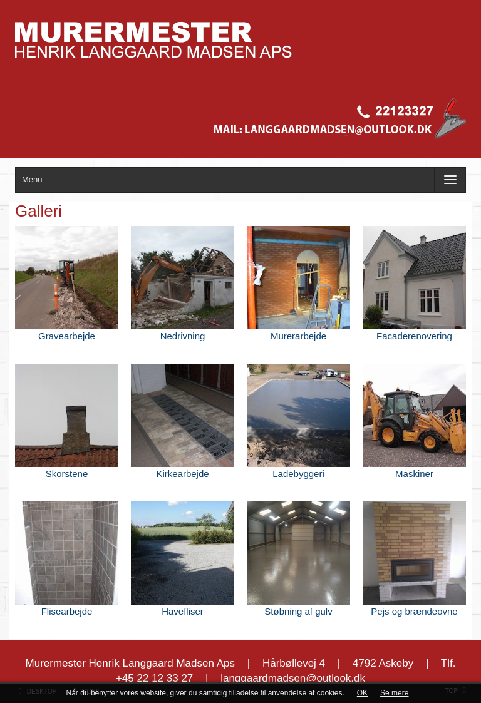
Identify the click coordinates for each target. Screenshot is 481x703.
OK (362, 693)
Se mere (394, 693)
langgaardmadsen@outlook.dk (292, 678)
